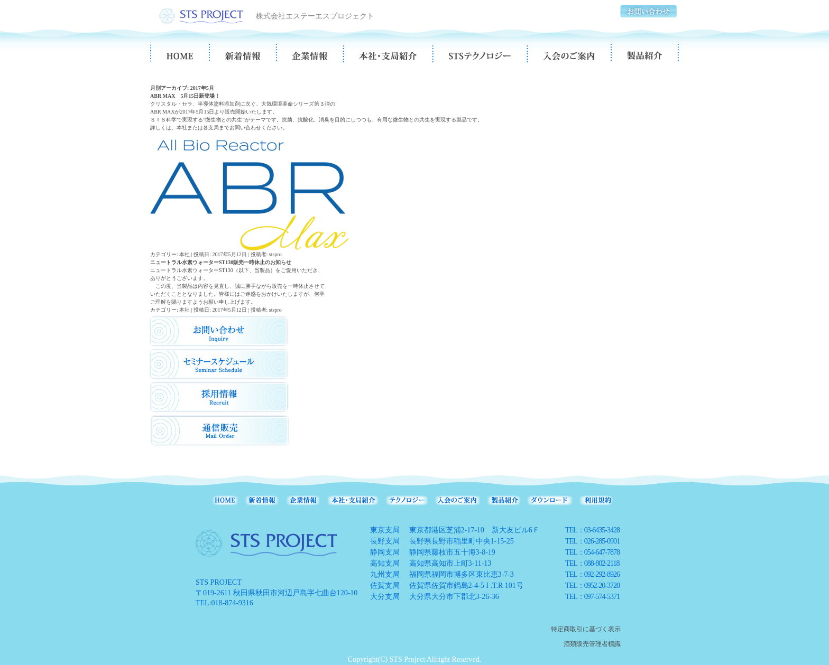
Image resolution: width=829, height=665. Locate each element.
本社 (184, 254)
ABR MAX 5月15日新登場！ (185, 96)
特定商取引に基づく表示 (586, 629)
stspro (275, 254)
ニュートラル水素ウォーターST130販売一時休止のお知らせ (220, 262)
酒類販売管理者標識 (592, 644)
